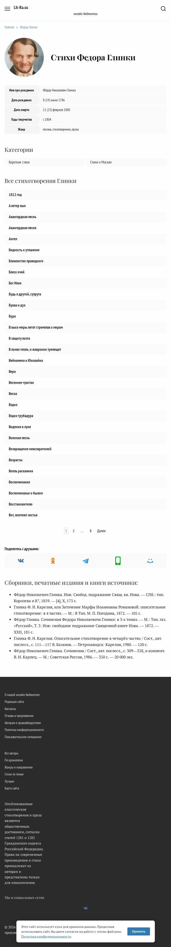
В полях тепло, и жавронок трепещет (35, 349)
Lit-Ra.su (21, 7)
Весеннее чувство (21, 382)
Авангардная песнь (22, 216)
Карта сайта (12, 788)
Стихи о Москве (101, 162)
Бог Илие (15, 283)
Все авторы (11, 753)
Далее (101, 530)
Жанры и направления (19, 767)
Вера (12, 371)
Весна (13, 393)
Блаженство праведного (26, 260)
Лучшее (9, 781)
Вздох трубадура (21, 415)
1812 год (15, 194)
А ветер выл (17, 205)
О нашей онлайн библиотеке (22, 694)
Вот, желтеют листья (23, 514)
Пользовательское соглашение (23, 736)
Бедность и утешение (24, 249)
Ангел (13, 238)
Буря (12, 316)
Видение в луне (20, 426)
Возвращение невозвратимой (30, 448)
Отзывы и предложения (19, 715)
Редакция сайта (14, 701)
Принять (138, 931)
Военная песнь (19, 437)
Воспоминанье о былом (26, 492)
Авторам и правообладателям (23, 722)
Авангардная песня (22, 227)
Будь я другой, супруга (25, 293)
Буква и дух (17, 304)
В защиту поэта (19, 338)
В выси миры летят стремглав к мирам (36, 327)
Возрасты (15, 459)
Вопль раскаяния (21, 470)
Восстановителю (20, 503)
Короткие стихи (19, 162)
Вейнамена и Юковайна (26, 360)
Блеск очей (16, 272)
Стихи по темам (14, 774)
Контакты (10, 708)
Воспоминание (19, 481)
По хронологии (14, 760)
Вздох (13, 404)
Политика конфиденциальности (24, 729)
